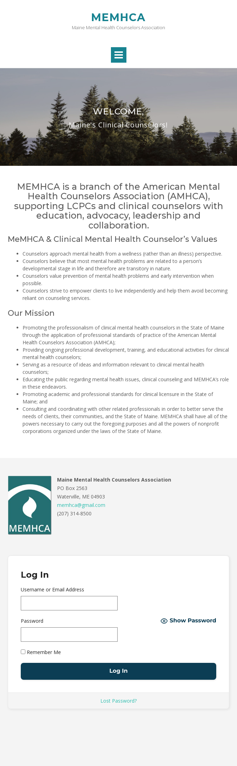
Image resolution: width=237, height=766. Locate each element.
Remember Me (41, 652)
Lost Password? (118, 700)
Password (32, 620)
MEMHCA (118, 17)
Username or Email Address (52, 589)
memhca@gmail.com (81, 505)
